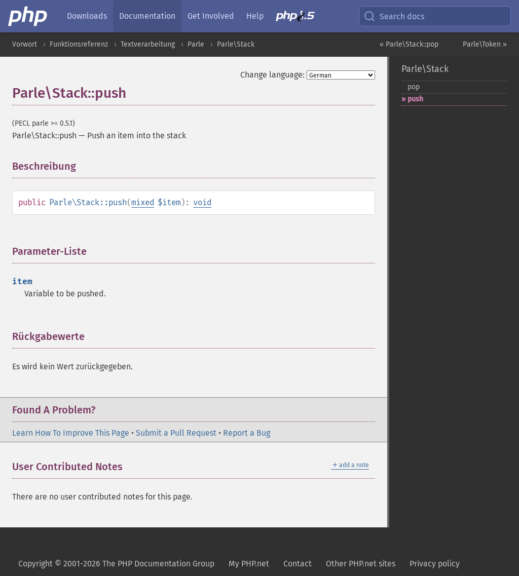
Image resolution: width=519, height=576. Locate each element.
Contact (297, 563)
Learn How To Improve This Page (70, 433)
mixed (142, 202)
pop (413, 87)
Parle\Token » (485, 44)
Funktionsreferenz (79, 44)
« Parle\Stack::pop (409, 44)
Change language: (272, 75)
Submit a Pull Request (176, 433)
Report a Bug (246, 433)
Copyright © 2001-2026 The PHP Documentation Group (116, 563)
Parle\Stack (235, 44)
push (415, 99)
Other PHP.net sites (360, 563)
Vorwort (24, 44)
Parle (196, 44)
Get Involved (211, 16)
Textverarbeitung (148, 44)
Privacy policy (435, 563)
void (202, 202)
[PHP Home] (28, 16)
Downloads (87, 16)
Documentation (147, 16)
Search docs (393, 16)
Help (255, 16)
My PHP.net (249, 563)
